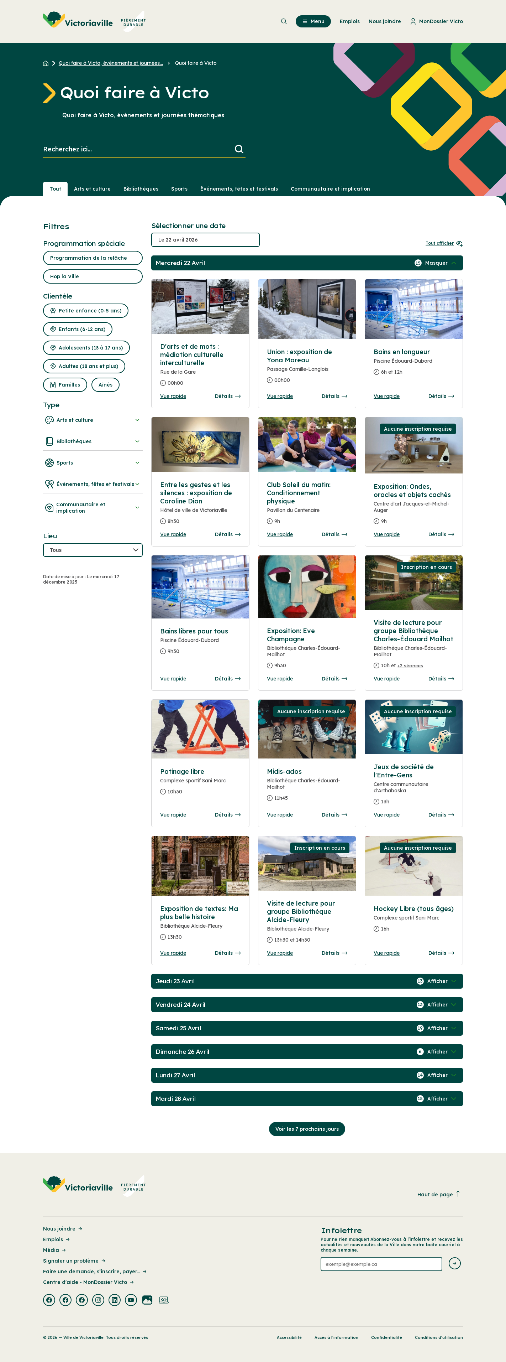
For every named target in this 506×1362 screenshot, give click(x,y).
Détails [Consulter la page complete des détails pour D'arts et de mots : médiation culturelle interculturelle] (228, 396)
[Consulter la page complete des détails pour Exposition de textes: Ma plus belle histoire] (200, 926)
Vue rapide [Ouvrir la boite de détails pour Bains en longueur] (387, 396)
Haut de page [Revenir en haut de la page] (439, 1194)
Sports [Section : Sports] (179, 189)
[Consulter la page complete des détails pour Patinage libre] (200, 784)
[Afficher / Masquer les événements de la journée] (441, 263)
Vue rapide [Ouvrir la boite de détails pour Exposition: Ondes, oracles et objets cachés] (387, 534)
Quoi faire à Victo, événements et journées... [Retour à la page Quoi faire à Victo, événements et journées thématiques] (111, 63)
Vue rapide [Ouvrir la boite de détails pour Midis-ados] (280, 815)
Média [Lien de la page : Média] (55, 1250)
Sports (93, 463)
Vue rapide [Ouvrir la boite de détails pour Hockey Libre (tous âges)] (387, 953)
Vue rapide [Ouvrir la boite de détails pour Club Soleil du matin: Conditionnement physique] (280, 534)
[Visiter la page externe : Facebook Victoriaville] (49, 1300)
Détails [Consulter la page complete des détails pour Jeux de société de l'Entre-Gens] (441, 815)
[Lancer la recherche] (239, 149)
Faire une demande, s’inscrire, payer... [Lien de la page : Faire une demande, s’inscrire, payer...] (95, 1271)
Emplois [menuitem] (350, 21)
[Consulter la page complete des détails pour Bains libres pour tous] (200, 644)
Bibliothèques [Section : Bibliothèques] (140, 189)
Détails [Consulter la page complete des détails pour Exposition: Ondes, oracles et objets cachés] (441, 534)
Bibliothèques (93, 441)
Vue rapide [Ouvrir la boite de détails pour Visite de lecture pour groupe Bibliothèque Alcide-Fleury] (280, 953)
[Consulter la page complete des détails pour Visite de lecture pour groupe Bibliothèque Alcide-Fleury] (307, 924)
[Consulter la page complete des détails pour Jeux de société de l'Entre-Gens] (414, 787)
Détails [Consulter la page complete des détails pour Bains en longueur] (441, 396)
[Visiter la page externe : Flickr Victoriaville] (147, 1300)
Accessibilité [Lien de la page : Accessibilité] (289, 1337)
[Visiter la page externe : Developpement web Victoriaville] (164, 1300)
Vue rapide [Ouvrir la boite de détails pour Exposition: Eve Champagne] (280, 678)
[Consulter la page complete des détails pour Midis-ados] (307, 787)
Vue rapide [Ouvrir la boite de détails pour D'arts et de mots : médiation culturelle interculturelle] (173, 396)
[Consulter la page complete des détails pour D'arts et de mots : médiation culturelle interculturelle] (200, 367)
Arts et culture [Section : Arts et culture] (92, 189)
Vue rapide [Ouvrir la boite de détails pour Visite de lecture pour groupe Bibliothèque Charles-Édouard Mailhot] (387, 678)
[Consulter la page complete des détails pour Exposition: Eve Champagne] (307, 651)
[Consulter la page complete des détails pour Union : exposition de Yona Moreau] (307, 369)
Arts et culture (93, 420)
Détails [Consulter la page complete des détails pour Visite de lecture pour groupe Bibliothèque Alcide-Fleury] (334, 953)
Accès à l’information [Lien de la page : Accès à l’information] (336, 1337)
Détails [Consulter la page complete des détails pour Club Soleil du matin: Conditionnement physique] (334, 534)
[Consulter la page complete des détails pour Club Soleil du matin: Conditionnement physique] (307, 506)
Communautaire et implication (93, 507)
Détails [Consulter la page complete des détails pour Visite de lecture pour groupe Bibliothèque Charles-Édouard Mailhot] (441, 678)
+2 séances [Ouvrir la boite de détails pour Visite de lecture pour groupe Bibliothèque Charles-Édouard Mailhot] (410, 665)
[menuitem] (94, 21)
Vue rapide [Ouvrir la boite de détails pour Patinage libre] (173, 815)
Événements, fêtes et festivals (93, 484)
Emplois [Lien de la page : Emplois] (57, 1239)
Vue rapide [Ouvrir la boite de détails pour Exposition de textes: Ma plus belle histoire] (173, 953)
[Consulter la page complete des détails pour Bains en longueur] (414, 365)
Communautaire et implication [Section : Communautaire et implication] (330, 189)
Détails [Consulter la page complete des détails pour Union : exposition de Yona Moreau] (334, 396)
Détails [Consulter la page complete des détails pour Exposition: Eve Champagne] (334, 678)
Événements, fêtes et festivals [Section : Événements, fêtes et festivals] (239, 189)
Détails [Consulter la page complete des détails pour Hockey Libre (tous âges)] (441, 953)
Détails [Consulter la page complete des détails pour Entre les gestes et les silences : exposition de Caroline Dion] (228, 534)
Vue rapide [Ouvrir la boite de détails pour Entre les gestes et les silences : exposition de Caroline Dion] (173, 534)
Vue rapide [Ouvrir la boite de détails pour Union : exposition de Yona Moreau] (280, 396)
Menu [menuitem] (313, 21)
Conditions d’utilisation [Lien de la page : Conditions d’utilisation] (439, 1337)
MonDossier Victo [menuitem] (436, 21)
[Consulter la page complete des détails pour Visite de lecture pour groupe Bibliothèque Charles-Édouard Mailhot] (414, 646)
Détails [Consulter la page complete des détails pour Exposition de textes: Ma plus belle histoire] (228, 953)
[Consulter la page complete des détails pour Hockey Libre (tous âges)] (414, 922)
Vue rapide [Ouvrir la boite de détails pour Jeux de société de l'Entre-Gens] (387, 815)
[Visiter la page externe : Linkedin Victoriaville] (115, 1300)
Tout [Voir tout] (55, 189)
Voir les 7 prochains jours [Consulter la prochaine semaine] (307, 1129)
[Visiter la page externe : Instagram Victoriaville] (98, 1300)
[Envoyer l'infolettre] (455, 1264)
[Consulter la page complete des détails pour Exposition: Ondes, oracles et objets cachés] (414, 506)
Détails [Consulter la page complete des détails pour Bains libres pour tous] (228, 678)
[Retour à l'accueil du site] (47, 63)
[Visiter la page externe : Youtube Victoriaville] (131, 1300)
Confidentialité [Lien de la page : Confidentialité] (386, 1337)
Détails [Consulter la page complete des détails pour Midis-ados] (334, 815)
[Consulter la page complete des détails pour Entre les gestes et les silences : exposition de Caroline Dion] (200, 506)
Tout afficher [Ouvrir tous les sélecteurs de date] (444, 243)
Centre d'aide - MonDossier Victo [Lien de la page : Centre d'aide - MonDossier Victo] (89, 1282)
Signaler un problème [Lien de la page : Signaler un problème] (74, 1261)
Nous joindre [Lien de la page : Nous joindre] (63, 1229)
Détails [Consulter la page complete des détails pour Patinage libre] (228, 815)
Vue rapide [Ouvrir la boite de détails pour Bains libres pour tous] (173, 678)
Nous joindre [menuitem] (385, 21)
